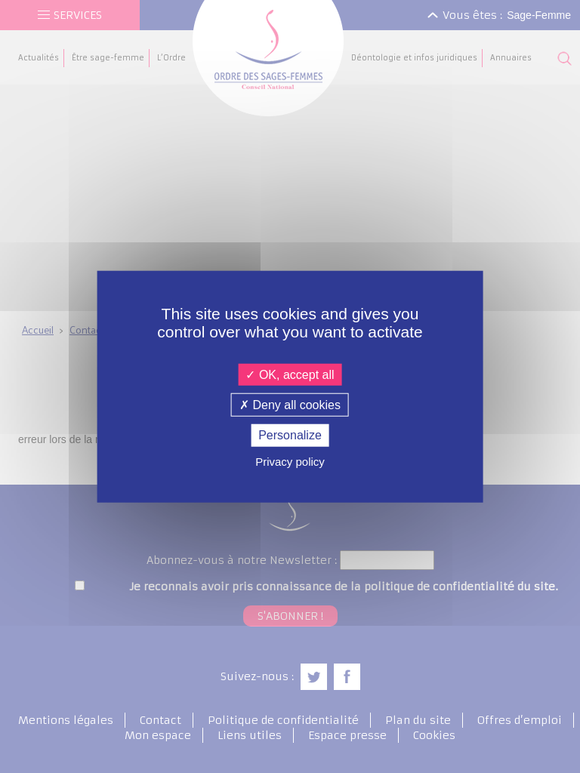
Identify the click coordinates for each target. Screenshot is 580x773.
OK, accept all (289, 374)
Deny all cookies (290, 405)
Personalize (290, 435)
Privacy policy (290, 460)
